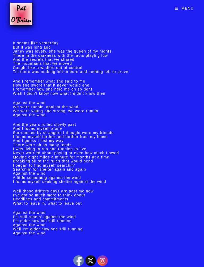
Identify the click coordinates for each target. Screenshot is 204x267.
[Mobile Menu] (184, 8)
